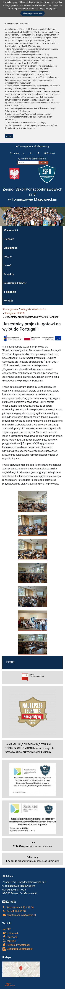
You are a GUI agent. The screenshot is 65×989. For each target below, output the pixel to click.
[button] (4, 216)
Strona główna (24, 146)
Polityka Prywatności (16, 944)
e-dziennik (10, 291)
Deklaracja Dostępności (17, 949)
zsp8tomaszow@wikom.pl (19, 915)
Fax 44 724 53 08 (14, 911)
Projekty (9, 274)
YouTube (9, 940)
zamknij (9, 136)
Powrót (10, 661)
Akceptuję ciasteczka (32, 13)
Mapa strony (41, 146)
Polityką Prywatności (14, 5)
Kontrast (49, 153)
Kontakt (8, 300)
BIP (6, 929)
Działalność (10, 247)
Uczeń (7, 265)
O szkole (9, 239)
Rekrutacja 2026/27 (15, 283)
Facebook (9, 937)
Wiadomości (11, 230)
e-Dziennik (10, 933)
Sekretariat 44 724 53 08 (18, 907)
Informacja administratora (32, 158)
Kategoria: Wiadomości (33, 309)
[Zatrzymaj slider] (33, 223)
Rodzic (8, 256)
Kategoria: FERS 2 (15, 313)
